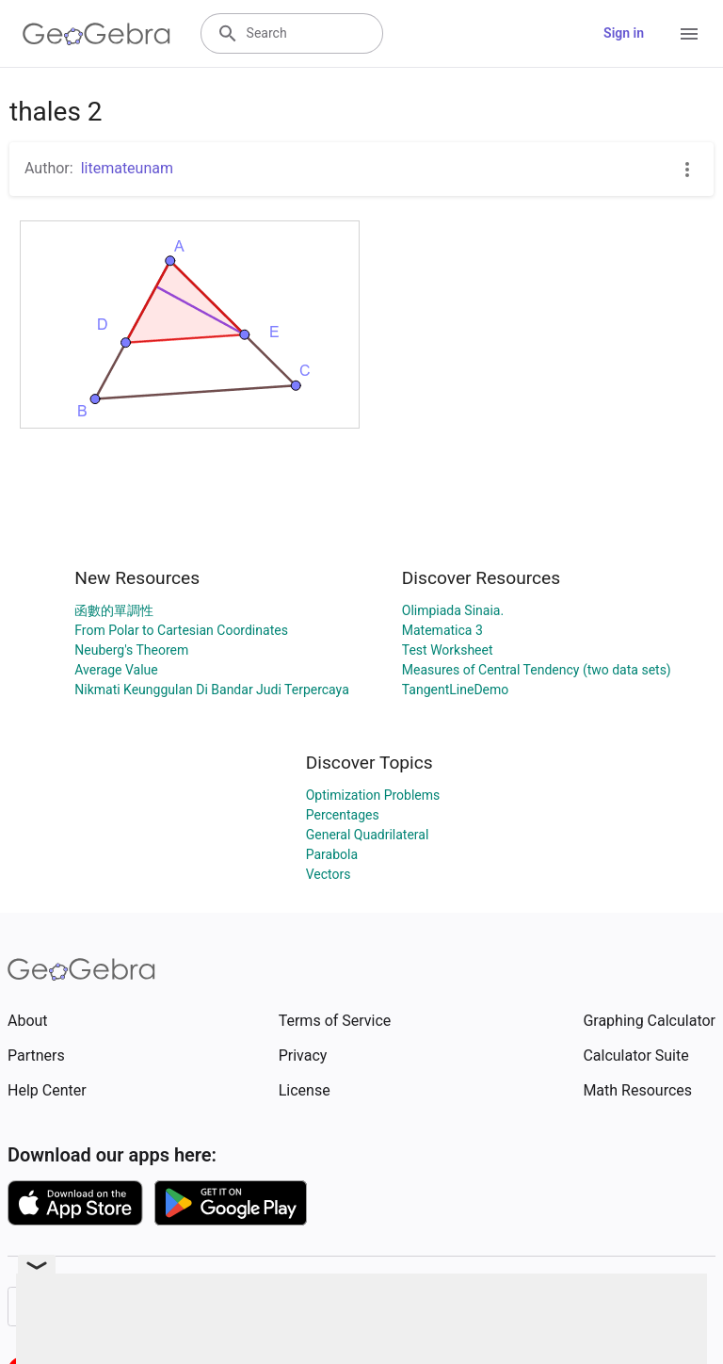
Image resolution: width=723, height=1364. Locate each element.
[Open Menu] (689, 34)
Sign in (623, 33)
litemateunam (127, 168)
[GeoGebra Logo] (96, 34)
